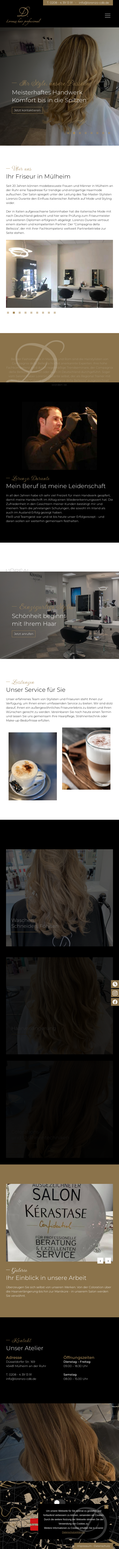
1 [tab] (69, 134)
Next (108, 1261)
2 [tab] (75, 134)
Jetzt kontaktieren (27, 110)
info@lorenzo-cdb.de (94, 2)
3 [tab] (81, 134)
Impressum (84, 1545)
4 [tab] (87, 134)
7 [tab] (104, 134)
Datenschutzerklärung (73, 1532)
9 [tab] (56, 314)
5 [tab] (92, 134)
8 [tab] (110, 134)
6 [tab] (98, 134)
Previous (100, 1261)
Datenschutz (102, 1545)
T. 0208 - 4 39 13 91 (60, 2)
